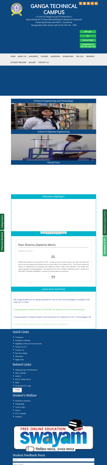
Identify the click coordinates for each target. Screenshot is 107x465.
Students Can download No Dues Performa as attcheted (38, 294)
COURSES (44, 56)
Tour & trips (20, 407)
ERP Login (88, 32)
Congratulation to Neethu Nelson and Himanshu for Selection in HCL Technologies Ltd (52, 319)
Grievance (19, 356)
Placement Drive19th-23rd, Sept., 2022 (88, 45)
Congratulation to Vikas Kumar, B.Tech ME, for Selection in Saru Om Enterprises (49, 311)
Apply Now (19, 359)
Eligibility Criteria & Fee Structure (28, 343)
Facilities (18, 416)
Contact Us (19, 350)
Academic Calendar (22, 340)
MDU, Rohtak (20, 373)
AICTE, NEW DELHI (23, 379)
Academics (33, 56)
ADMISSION (55, 56)
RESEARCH (90, 56)
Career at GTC (21, 347)
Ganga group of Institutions (26, 370)
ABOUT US (22, 56)
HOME (12, 56)
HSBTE (18, 376)
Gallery (32, 62)
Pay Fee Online (88, 40)
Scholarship (19, 404)
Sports (18, 410)
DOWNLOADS (67, 56)
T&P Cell (80, 56)
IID (88, 36)
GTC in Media (20, 413)
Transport (19, 337)
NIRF (17, 382)
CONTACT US (43, 62)
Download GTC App (23, 386)
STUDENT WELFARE (18, 62)
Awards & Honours (23, 400)
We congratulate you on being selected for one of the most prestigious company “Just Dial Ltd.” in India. (52, 302)
